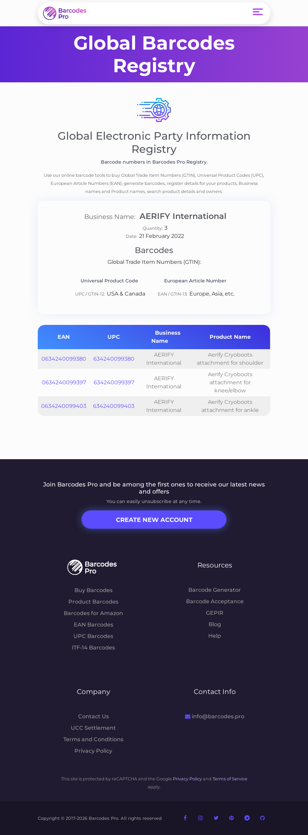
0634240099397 (64, 382)
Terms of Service (230, 778)
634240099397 (114, 382)
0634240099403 (63, 406)
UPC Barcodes (93, 636)
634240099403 (113, 406)
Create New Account (154, 520)
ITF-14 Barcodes (93, 647)
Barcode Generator (214, 590)
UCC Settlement (93, 728)
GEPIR (214, 613)
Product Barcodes (93, 602)
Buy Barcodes (93, 590)
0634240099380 (63, 359)
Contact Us (93, 716)
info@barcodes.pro (214, 716)
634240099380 (113, 359)
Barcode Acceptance (215, 601)
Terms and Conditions (93, 739)
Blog (215, 624)
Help (214, 636)
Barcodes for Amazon (93, 613)
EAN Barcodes (93, 624)
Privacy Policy (93, 751)
